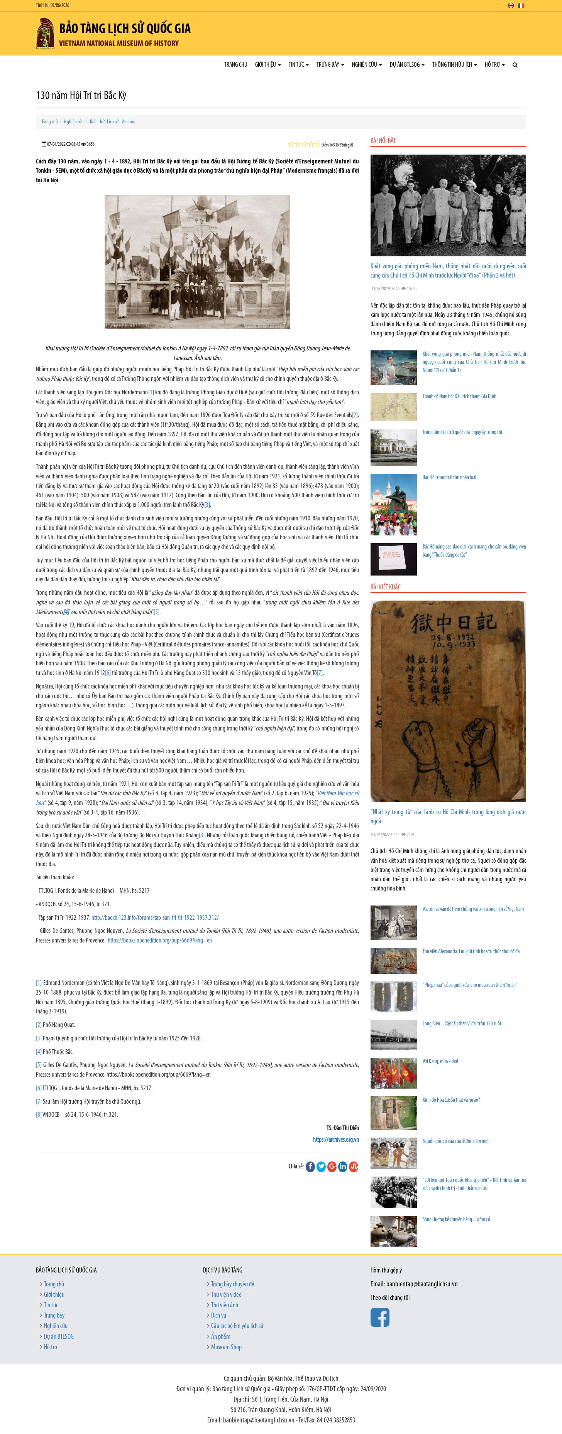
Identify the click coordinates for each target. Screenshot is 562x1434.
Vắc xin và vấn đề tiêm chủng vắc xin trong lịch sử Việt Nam (473, 909)
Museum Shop (226, 1347)
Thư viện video (226, 1295)
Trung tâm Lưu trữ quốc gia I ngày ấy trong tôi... (464, 433)
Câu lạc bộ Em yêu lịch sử (237, 1326)
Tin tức (299, 65)
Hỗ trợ (495, 65)
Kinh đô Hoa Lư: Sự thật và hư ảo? (451, 1100)
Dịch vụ (218, 1316)
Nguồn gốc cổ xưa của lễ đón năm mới (456, 1142)
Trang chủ (235, 65)
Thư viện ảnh (224, 1305)
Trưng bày (330, 65)
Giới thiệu (268, 65)
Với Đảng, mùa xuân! (440, 1062)
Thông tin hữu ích (454, 65)
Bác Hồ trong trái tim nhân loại (449, 478)
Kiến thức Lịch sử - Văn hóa (112, 122)
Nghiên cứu (367, 65)
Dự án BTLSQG (407, 65)
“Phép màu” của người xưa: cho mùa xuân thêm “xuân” (470, 985)
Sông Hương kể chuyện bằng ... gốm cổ (456, 1220)
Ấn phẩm (220, 1337)
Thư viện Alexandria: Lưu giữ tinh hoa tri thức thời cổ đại (472, 952)
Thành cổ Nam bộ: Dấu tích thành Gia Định (459, 397)
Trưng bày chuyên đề (232, 1284)
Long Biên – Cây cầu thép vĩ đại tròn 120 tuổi (462, 1024)
